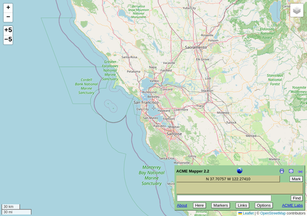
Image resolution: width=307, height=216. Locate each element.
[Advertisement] (32, 173)
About (182, 205)
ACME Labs (292, 205)
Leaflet (246, 213)
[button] (8, 8)
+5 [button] (8, 30)
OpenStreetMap (273, 213)
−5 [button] (8, 39)
